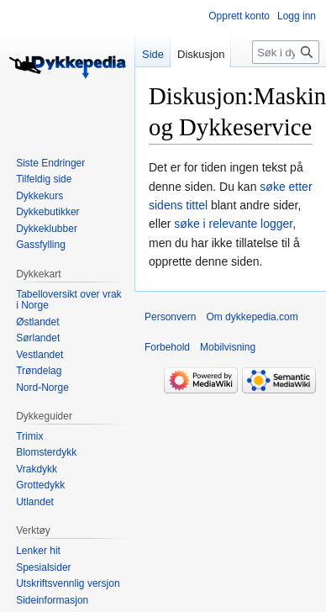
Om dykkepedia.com (251, 317)
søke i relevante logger (233, 223)
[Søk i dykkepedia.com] (285, 52)
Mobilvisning (227, 347)
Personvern (170, 317)
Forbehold (167, 347)
